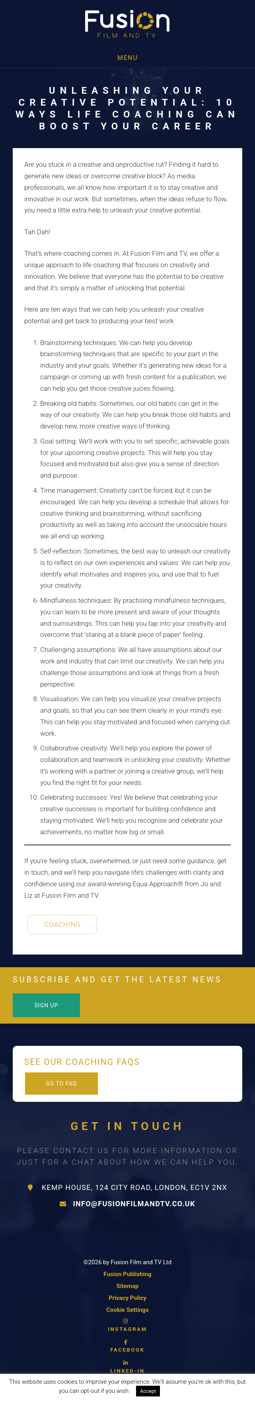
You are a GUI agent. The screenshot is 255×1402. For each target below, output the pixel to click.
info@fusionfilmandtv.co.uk (127, 1204)
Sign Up (46, 1005)
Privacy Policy (127, 1298)
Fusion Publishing (127, 1274)
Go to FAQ (61, 1083)
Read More (182, 1390)
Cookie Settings (127, 1309)
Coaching (63, 924)
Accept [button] (148, 1391)
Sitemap (128, 1286)
